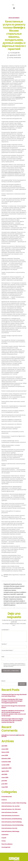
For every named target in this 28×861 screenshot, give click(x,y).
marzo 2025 (4, 777)
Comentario (5, 629)
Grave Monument (14, 17)
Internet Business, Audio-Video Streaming (13, 803)
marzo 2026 (4, 749)
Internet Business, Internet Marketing (12, 825)
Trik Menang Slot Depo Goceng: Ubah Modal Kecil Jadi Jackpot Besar (14, 695)
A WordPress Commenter (8, 735)
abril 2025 (4, 774)
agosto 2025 (5, 771)
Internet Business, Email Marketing (11, 819)
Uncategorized (5, 847)
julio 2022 (4, 781)
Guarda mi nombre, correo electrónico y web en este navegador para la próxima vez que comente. (14, 665)
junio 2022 (4, 784)
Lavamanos (4, 834)
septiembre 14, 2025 (15, 55)
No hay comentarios (15, 57)
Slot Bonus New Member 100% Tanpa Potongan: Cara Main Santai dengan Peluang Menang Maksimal (11, 701)
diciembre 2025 (6, 758)
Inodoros (4, 800)
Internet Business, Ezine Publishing (11, 822)
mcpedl (3, 838)
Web (2, 656)
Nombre (4, 644)
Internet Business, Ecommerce (10, 815)
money (3, 841)
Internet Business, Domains (9, 812)
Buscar (3, 681)
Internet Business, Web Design (10, 831)
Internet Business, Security (9, 828)
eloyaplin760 (16, 53)
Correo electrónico (7, 650)
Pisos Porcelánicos (6, 844)
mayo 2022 (4, 787)
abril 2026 (4, 746)
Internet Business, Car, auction (10, 806)
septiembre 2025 (6, 768)
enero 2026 (4, 755)
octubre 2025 (5, 765)
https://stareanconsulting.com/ (13, 172)
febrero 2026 (5, 752)
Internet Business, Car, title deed (11, 809)
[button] (14, 8)
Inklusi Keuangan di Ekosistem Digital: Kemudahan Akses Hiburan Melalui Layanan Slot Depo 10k (12, 720)
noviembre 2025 (6, 762)
